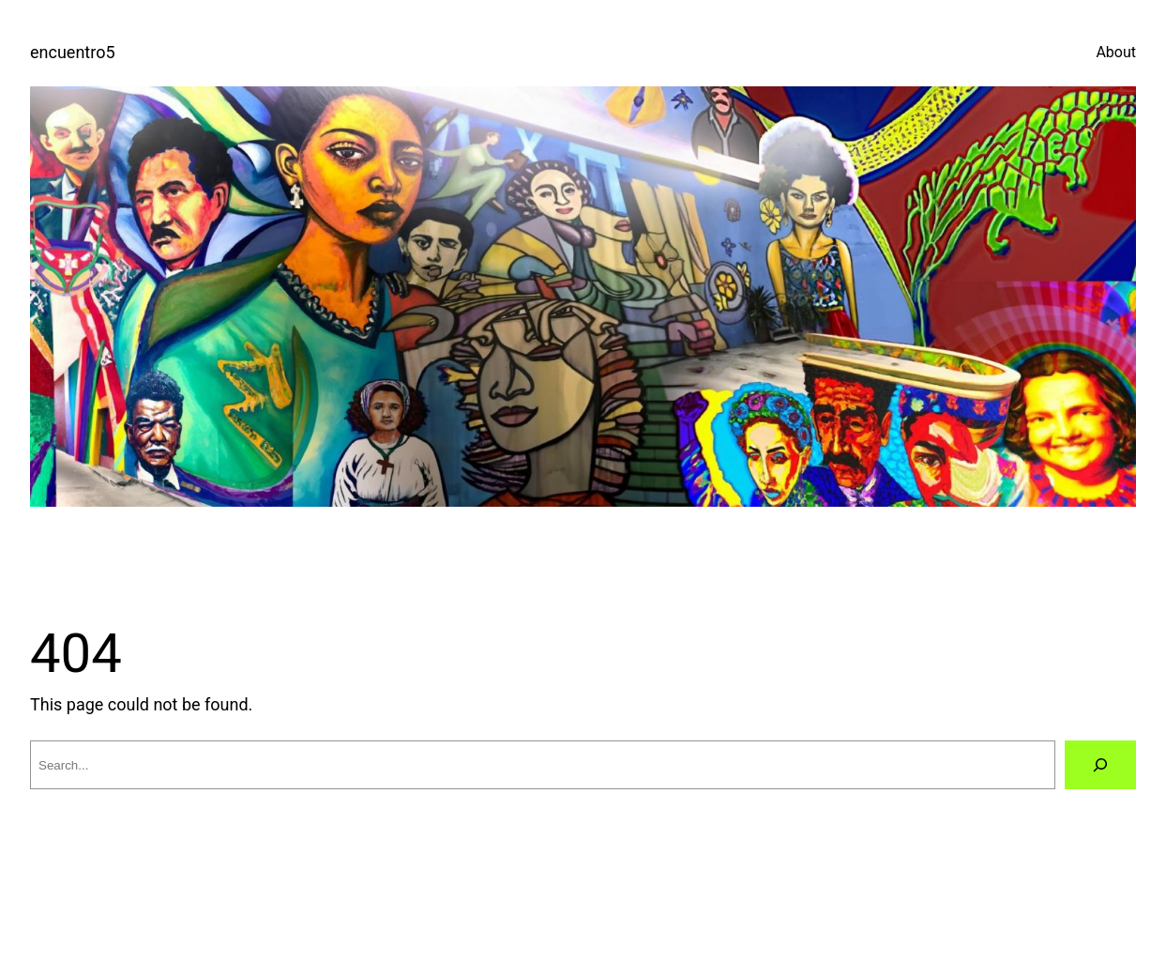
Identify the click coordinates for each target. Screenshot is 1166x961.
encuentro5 (72, 52)
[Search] (1100, 764)
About (1116, 52)
